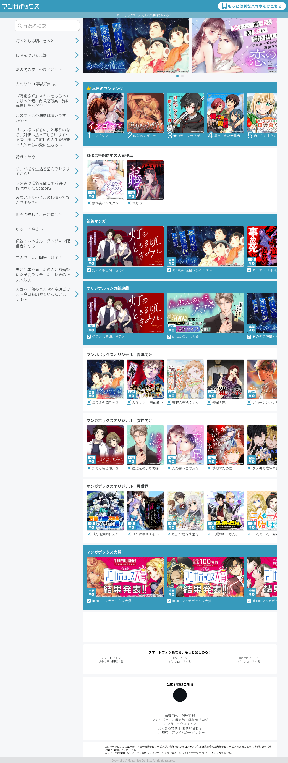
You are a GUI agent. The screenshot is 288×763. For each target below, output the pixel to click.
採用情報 (188, 715)
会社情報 (171, 715)
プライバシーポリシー (188, 732)
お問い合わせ (192, 728)
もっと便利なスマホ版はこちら (251, 6)
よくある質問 (168, 728)
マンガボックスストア (180, 723)
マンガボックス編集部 (168, 719)
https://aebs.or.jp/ (197, 753)
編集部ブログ (198, 719)
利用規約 (161, 732)
